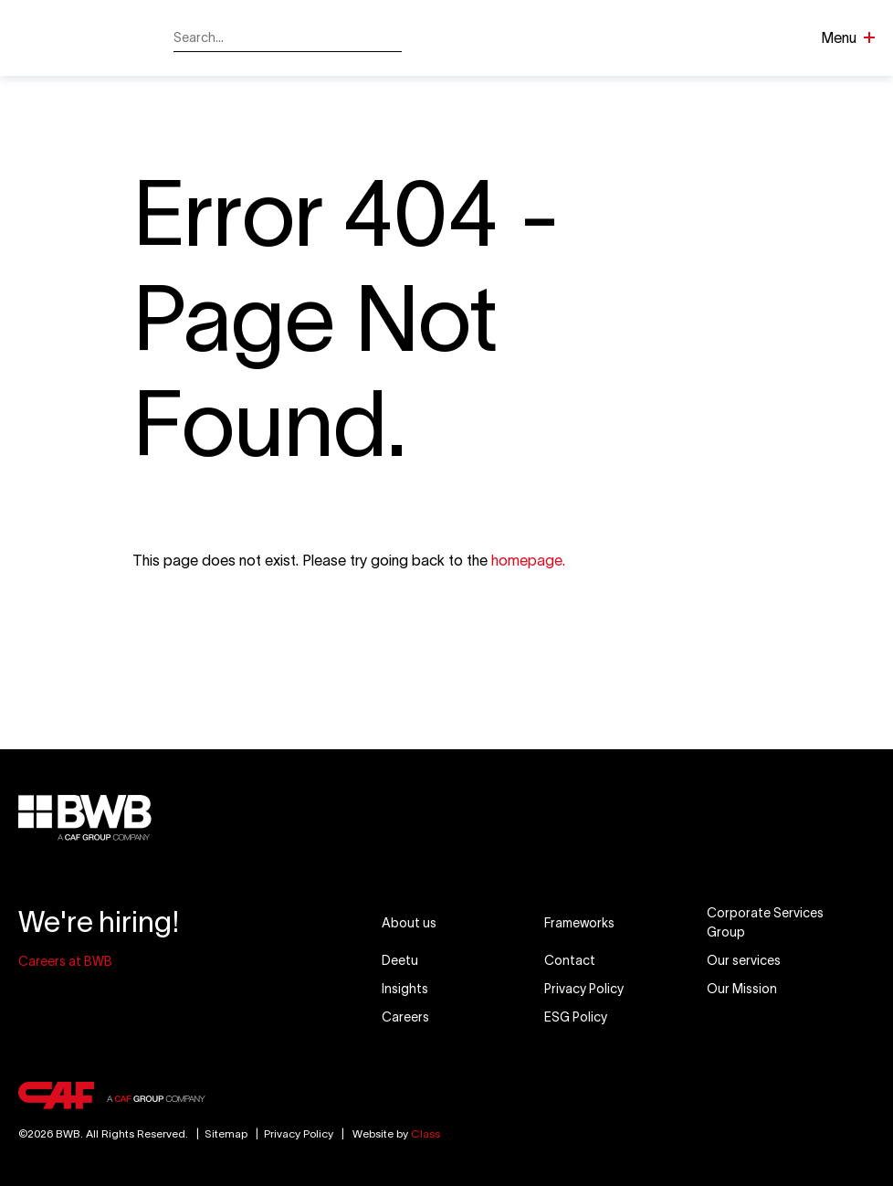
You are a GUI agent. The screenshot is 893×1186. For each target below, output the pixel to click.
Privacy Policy (298, 1133)
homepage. (528, 560)
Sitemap (219, 1133)
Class (425, 1133)
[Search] (389, 38)
